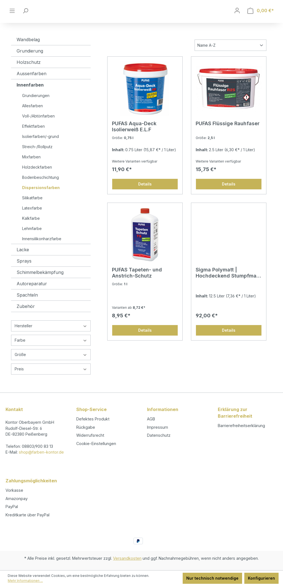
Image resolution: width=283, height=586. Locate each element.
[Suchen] (25, 15)
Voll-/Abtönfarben (38, 126)
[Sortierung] (230, 55)
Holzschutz (29, 72)
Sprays (24, 271)
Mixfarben (31, 167)
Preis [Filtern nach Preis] (51, 379)
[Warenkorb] (260, 16)
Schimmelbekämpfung (40, 282)
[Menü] (12, 15)
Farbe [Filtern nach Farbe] (51, 350)
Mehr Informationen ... (25, 581)
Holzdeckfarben (37, 177)
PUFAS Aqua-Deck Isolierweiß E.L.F (134, 137)
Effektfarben (33, 136)
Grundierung (30, 61)
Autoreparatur (32, 294)
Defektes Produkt (92, 419)
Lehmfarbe (32, 238)
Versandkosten (127, 558)
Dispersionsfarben (41, 197)
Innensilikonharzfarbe (41, 249)
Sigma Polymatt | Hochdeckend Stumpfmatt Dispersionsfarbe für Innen (228, 283)
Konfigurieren (261, 578)
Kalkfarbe (31, 228)
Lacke (23, 260)
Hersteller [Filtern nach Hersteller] (51, 336)
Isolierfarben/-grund (40, 146)
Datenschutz (159, 435)
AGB (151, 419)
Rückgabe (85, 427)
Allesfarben (32, 116)
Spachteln (27, 305)
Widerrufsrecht (90, 435)
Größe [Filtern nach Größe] (51, 364)
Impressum (157, 427)
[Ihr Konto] (237, 15)
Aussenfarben (31, 84)
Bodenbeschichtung (40, 187)
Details (145, 194)
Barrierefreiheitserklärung (241, 425)
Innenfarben (30, 95)
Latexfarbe (32, 218)
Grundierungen (35, 105)
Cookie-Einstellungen (96, 443)
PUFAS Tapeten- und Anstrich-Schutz (137, 283)
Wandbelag (28, 50)
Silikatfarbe (32, 208)
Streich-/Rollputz (37, 157)
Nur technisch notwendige (212, 578)
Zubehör (26, 316)
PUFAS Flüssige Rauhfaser (228, 134)
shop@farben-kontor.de (41, 452)
